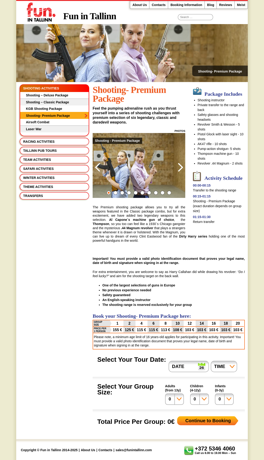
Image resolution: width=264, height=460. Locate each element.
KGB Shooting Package (44, 109)
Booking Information (186, 5)
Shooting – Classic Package (47, 102)
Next (180, 167)
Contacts (159, 5)
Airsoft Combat (37, 122)
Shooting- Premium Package (48, 115)
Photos (180, 131)
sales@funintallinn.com (134, 450)
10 (169, 193)
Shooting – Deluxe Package (47, 95)
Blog (210, 5)
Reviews (225, 5)
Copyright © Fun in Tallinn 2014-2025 (49, 450)
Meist (241, 5)
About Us (139, 5)
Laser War (33, 129)
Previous (97, 167)
